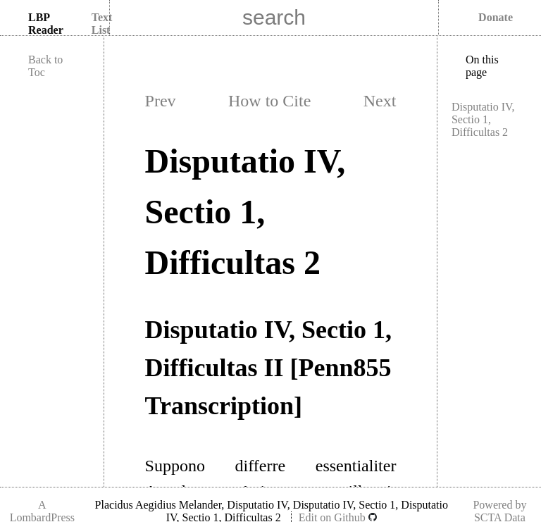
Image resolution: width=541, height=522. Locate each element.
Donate (495, 17)
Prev (160, 101)
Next (380, 101)
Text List (102, 23)
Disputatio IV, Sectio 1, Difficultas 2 (483, 119)
